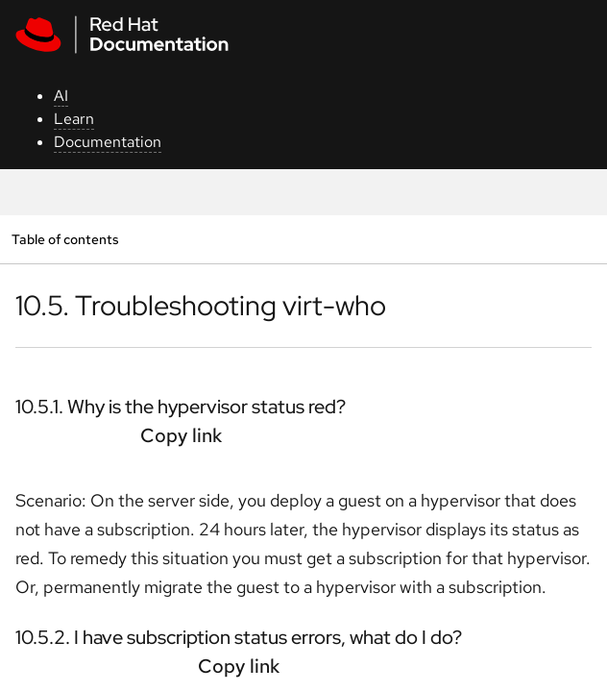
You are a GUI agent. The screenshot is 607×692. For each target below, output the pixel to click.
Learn (74, 119)
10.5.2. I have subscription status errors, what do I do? (238, 637)
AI (61, 96)
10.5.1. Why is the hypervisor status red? (180, 406)
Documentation (107, 142)
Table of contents (65, 239)
